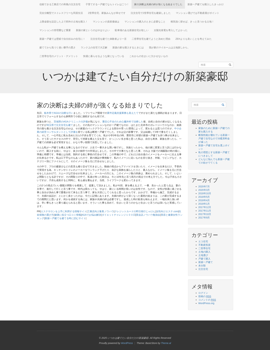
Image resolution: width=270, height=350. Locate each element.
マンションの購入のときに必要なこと (144, 21)
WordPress (127, 343)
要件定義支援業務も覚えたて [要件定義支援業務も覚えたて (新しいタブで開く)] (122, 113)
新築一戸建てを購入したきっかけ (206, 4)
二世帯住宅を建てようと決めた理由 (151, 38)
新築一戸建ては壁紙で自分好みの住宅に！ (62, 38)
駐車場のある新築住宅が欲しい (132, 30)
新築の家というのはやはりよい (93, 30)
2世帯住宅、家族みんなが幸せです (107, 13)
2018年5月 (204, 196)
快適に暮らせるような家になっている (103, 56)
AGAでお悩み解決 (91, 214)
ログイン (203, 292)
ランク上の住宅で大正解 (94, 47)
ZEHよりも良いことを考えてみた (193, 38)
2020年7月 (204, 186)
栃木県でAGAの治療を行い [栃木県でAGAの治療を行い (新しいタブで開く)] (58, 113)
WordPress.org (206, 303)
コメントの (207, 299)
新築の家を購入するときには (128, 47)
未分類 (202, 265)
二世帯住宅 (204, 248)
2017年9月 (204, 217)
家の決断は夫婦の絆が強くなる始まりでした (158, 4)
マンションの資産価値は (106, 21)
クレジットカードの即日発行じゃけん (134, 211)
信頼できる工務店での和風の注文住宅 (59, 4)
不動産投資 (204, 244)
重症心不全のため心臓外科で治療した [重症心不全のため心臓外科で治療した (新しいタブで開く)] (122, 121)
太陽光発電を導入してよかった (171, 30)
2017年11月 (204, 210)
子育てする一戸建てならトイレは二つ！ (107, 4)
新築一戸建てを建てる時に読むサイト (65, 218)
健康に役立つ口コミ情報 (67, 214)
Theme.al (166, 343)
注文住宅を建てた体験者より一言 (108, 38)
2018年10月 (204, 193)
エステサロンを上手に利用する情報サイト (64, 211)
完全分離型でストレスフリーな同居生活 (61, 13)
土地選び (203, 255)
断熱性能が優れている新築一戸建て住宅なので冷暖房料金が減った (214, 138)
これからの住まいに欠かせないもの (148, 56)
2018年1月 (204, 203)
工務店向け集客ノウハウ (100, 211)
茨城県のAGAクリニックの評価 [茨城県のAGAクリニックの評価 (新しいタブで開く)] (71, 121)
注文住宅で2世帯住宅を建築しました (151, 13)
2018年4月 (204, 200)
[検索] (230, 65)
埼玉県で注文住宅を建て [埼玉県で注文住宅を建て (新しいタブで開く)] (59, 125)
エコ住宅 (203, 241)
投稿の (204, 296)
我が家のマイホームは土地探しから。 (169, 47)
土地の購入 (204, 251)
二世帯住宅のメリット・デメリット (58, 56)
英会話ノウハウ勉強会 (148, 214)
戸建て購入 (204, 258)
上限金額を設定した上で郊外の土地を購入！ (63, 21)
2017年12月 (204, 207)
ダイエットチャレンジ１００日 (119, 214)
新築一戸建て (205, 262)
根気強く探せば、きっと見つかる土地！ (192, 21)
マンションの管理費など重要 (55, 30)
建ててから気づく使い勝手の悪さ (57, 47)
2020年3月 (204, 190)
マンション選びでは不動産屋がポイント (197, 13)
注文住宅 (203, 269)
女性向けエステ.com (167, 211)
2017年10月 (204, 214)
